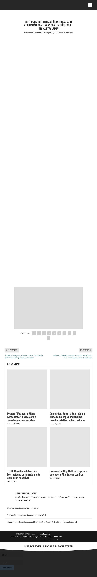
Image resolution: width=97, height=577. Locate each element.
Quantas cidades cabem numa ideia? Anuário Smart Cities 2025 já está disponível (42, 522)
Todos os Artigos (23, 500)
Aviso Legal (34, 537)
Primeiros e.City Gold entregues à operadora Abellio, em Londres (68, 472)
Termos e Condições (19, 537)
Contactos (57, 537)
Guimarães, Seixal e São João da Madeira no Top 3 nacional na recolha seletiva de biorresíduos (67, 416)
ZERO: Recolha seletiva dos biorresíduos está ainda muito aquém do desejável (23, 474)
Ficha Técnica (46, 537)
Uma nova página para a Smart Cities (23, 508)
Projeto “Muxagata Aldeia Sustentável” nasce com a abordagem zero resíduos (21, 416)
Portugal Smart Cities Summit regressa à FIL (26, 515)
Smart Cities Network (41, 32)
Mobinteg (46, 534)
